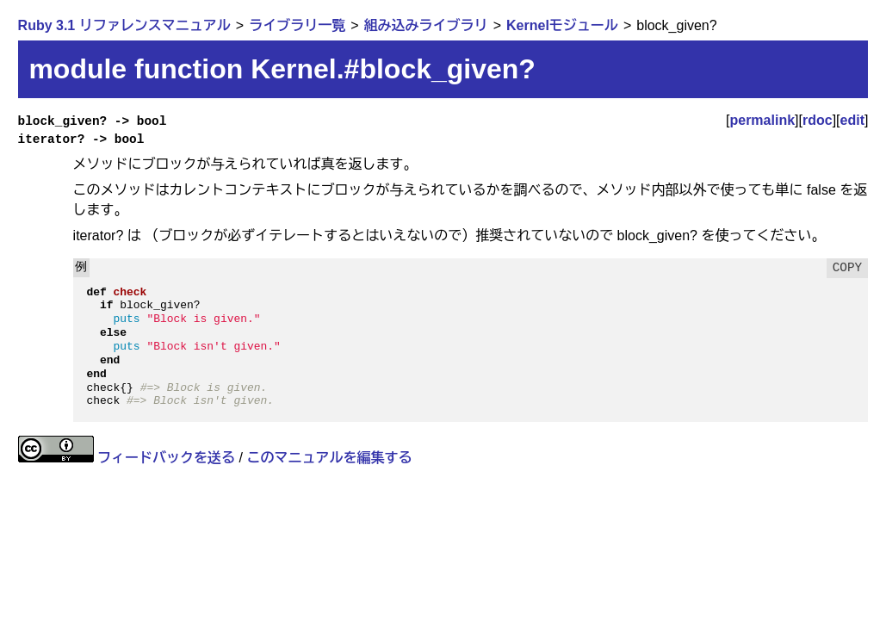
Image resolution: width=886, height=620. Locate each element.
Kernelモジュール (562, 25)
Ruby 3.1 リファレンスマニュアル (124, 25)
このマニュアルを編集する (329, 457)
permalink (762, 120)
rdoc (817, 120)
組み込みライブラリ (426, 25)
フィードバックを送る (166, 457)
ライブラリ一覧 (297, 25)
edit (852, 120)
